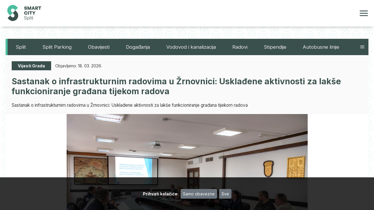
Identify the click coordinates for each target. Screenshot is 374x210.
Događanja (138, 47)
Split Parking (57, 47)
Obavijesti (99, 47)
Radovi (239, 47)
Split (21, 47)
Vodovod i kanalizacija (191, 47)
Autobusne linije (321, 47)
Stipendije (275, 47)
